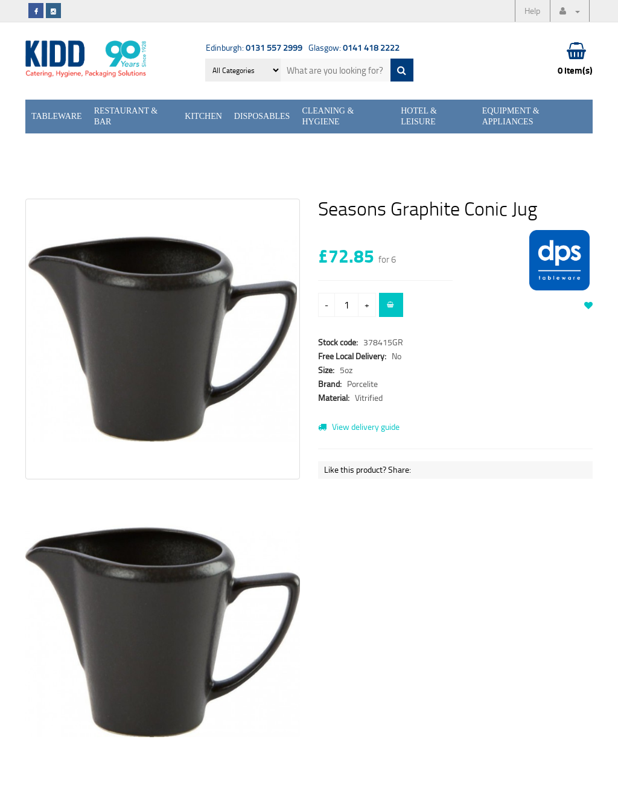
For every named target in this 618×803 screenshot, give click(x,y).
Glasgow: (354, 47)
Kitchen (203, 116)
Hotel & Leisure (419, 116)
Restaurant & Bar (126, 116)
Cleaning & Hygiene (328, 116)
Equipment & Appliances (511, 116)
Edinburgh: (254, 47)
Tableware (56, 116)
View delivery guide (359, 426)
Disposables (262, 116)
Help (532, 10)
